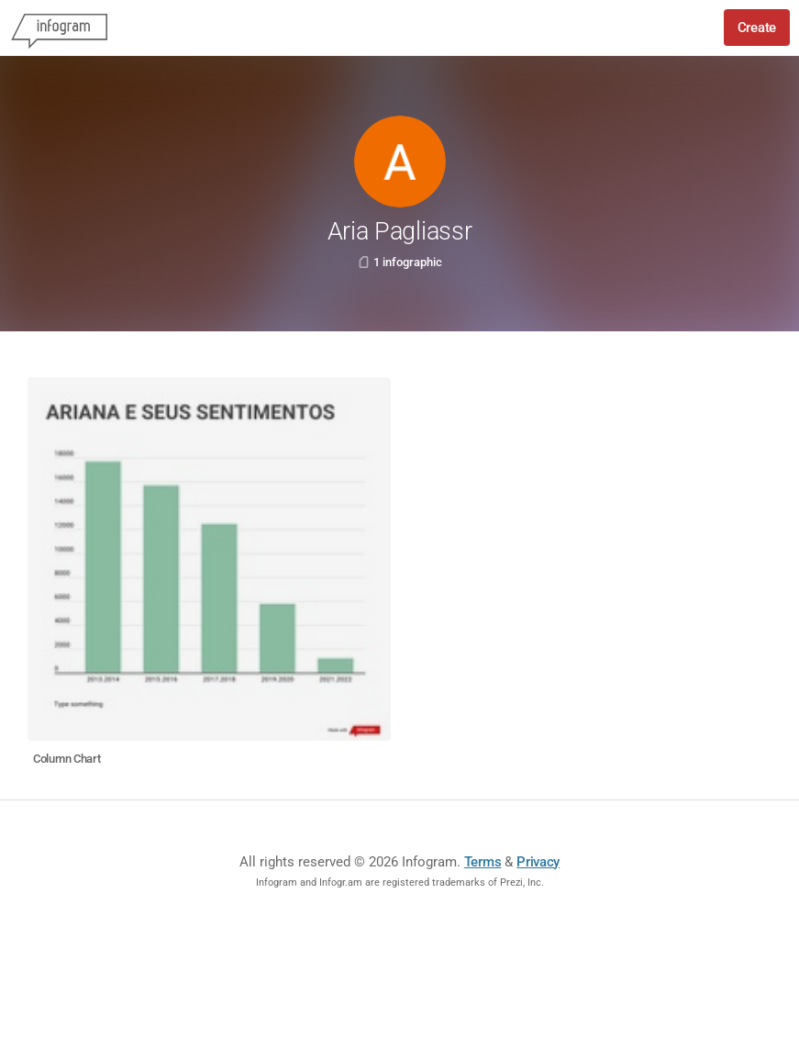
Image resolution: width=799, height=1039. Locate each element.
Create (757, 27)
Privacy (538, 862)
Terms (483, 862)
